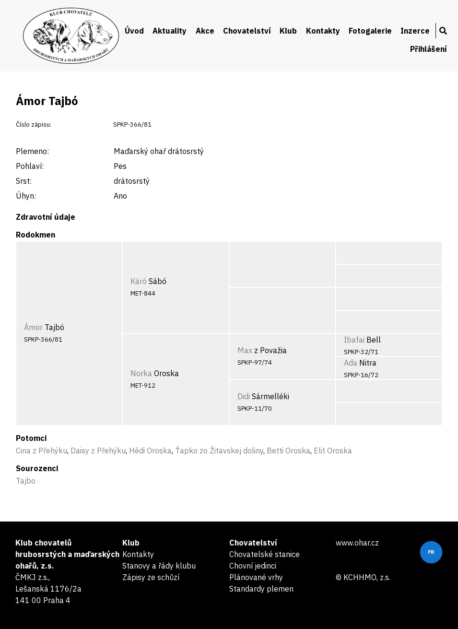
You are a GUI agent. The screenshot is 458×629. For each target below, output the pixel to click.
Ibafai (354, 339)
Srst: (24, 181)
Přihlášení (428, 49)
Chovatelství (247, 31)
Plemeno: (32, 151)
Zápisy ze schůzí (150, 577)
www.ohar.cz (357, 542)
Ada (350, 363)
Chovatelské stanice (264, 554)
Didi (243, 396)
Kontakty (323, 31)
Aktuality (170, 31)
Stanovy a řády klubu (159, 565)
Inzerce (415, 31)
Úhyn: (26, 196)
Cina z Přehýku (41, 450)
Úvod (134, 31)
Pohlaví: (30, 166)
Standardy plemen (261, 588)
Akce (205, 31)
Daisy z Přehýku (98, 450)
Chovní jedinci (252, 565)
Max (244, 350)
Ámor (33, 327)
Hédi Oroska (150, 450)
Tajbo (25, 481)
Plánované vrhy (256, 577)
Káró (138, 281)
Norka (141, 373)
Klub (288, 31)
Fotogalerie (370, 31)
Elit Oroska (333, 450)
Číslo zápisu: (33, 124)
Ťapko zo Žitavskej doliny (219, 450)
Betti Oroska (288, 450)
